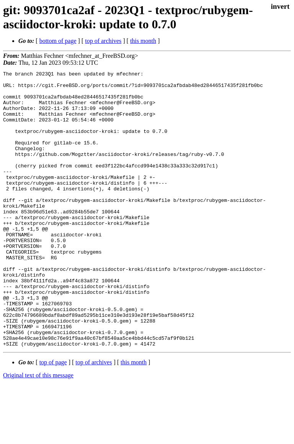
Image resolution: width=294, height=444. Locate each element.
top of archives (103, 41)
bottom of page (58, 41)
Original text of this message (38, 430)
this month (143, 41)
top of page (53, 417)
